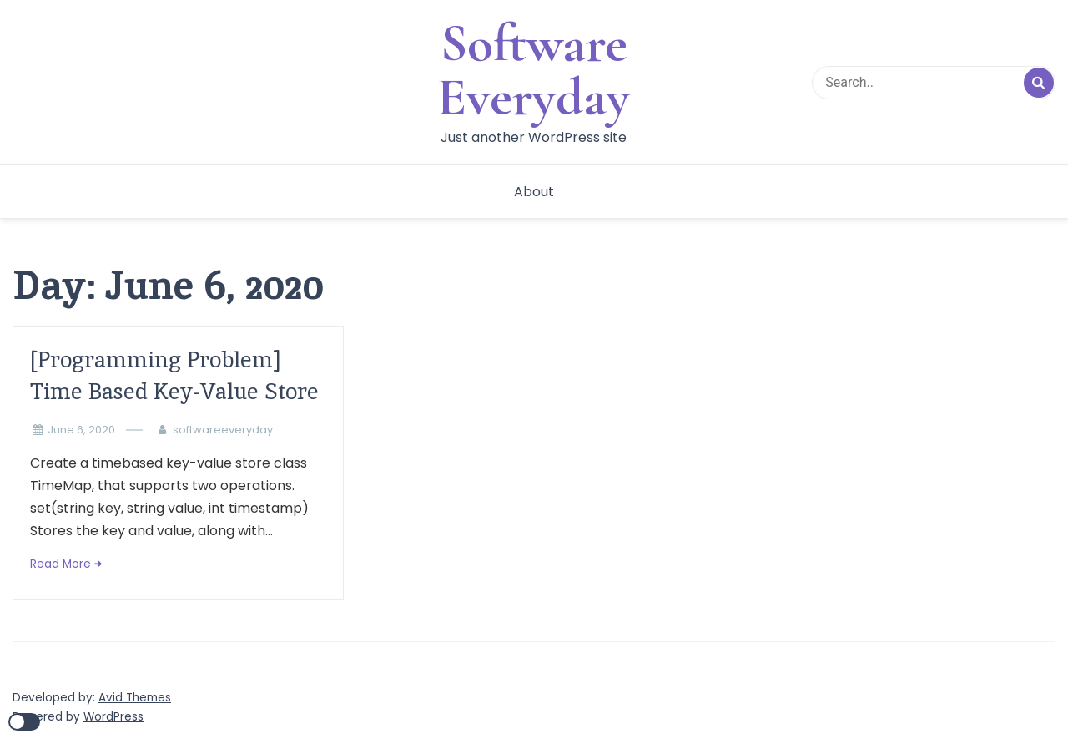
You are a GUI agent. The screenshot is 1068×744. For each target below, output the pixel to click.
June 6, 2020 (81, 430)
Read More (60, 564)
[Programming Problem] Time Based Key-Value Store (174, 375)
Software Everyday (533, 70)
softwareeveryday (223, 430)
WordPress (113, 717)
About (534, 191)
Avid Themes (134, 698)
